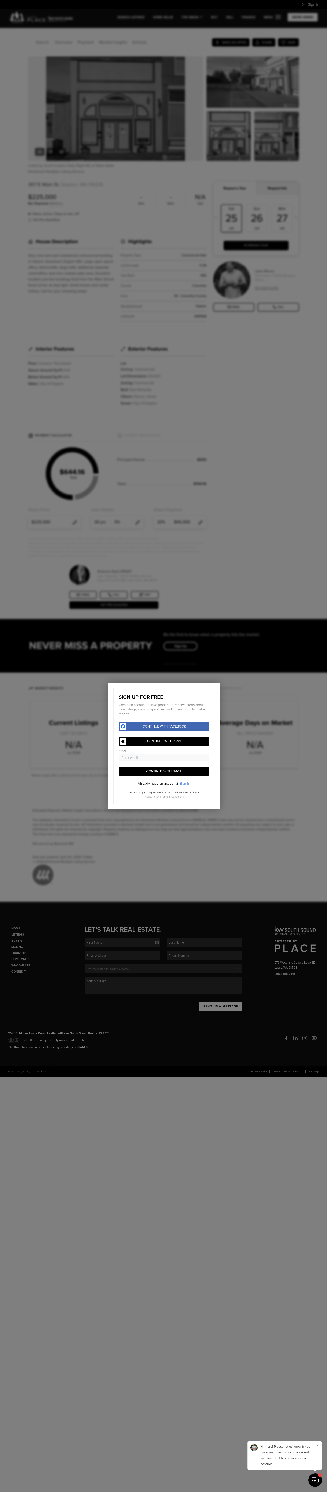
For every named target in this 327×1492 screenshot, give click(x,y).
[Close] (317, 1445)
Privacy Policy (151, 796)
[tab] (164, 783)
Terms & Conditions (172, 796)
